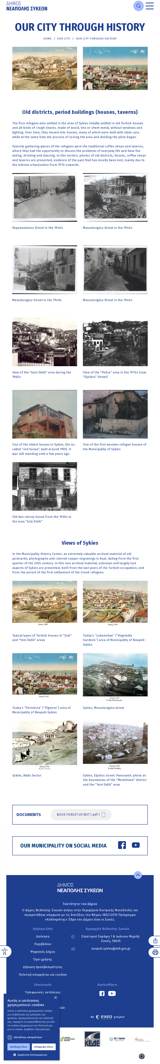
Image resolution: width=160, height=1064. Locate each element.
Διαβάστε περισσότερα (37, 1029)
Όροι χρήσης (42, 959)
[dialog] (32, 1027)
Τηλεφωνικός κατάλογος (43, 992)
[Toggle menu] (149, 6)
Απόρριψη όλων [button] (43, 1046)
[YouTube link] (136, 845)
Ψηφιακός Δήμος (42, 952)
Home (47, 38)
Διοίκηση (42, 936)
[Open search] (138, 6)
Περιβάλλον (42, 944)
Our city (63, 38)
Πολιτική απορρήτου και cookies (43, 974)
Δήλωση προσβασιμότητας (42, 967)
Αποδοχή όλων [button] (19, 1046)
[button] (31, 1055)
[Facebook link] (122, 846)
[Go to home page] (27, 6)
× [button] (55, 997)
